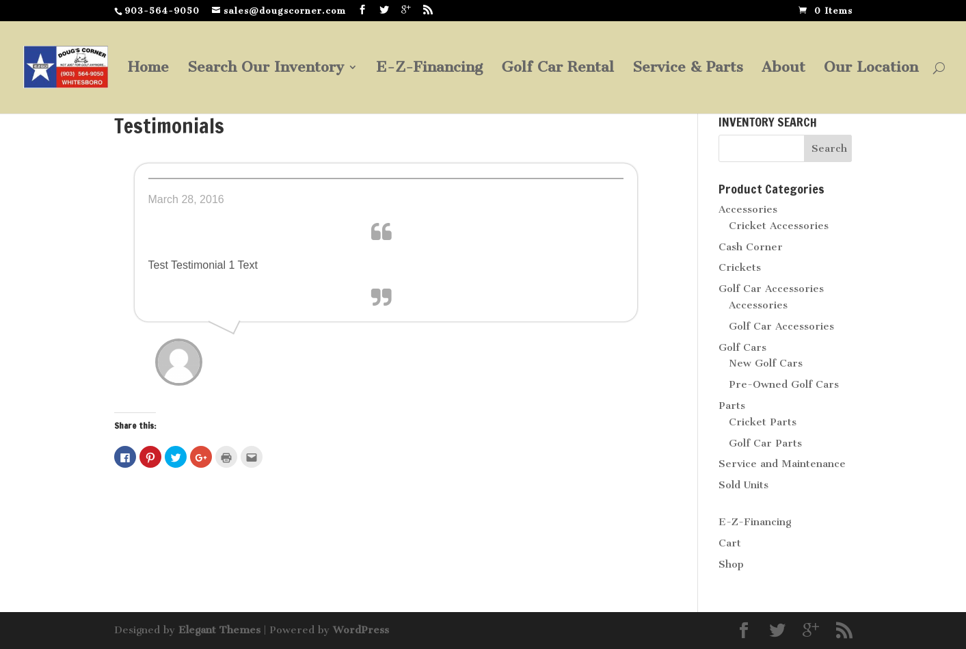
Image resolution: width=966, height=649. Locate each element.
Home (148, 68)
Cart (730, 543)
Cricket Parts (762, 422)
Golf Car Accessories (771, 288)
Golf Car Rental (557, 68)
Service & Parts (687, 68)
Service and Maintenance (782, 464)
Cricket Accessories (779, 226)
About (783, 68)
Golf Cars (742, 347)
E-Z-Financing (429, 68)
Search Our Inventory (265, 68)
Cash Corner (751, 247)
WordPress (361, 630)
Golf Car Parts (765, 443)
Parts (732, 405)
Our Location (871, 68)
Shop (731, 564)
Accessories (748, 209)
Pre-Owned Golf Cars (784, 384)
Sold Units (743, 485)
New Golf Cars (766, 363)
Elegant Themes (219, 630)
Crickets (740, 267)
